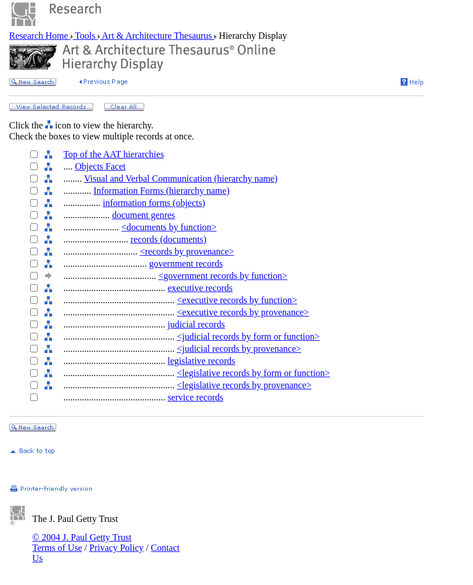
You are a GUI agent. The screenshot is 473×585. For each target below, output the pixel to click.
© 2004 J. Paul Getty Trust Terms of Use (81, 542)
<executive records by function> (237, 300)
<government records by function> (222, 276)
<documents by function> (169, 227)
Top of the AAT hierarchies (113, 154)
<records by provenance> (187, 251)
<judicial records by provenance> (239, 349)
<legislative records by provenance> (244, 385)
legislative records (201, 361)
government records (186, 263)
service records (195, 397)
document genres (143, 215)
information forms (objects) (153, 203)
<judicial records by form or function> (248, 336)
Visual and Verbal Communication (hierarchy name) (180, 178)
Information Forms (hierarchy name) (161, 191)
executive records (199, 288)
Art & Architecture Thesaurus (157, 36)
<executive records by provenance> (243, 312)
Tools (85, 36)
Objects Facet (100, 166)
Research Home (40, 36)
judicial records (196, 324)
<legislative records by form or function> (253, 373)
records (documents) (168, 239)
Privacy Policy (116, 548)
